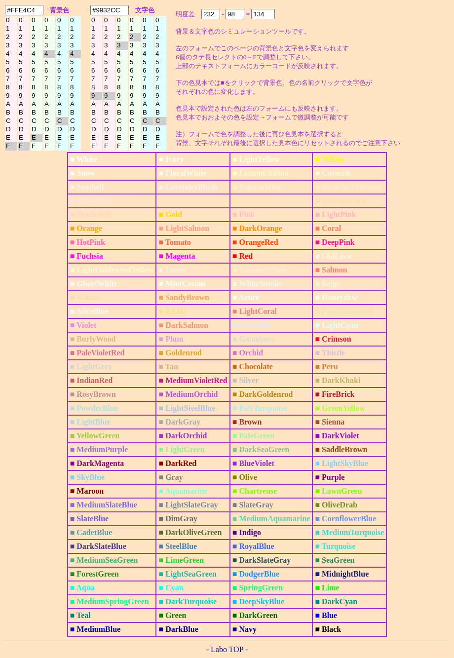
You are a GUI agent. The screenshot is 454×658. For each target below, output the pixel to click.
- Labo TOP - (227, 649)
